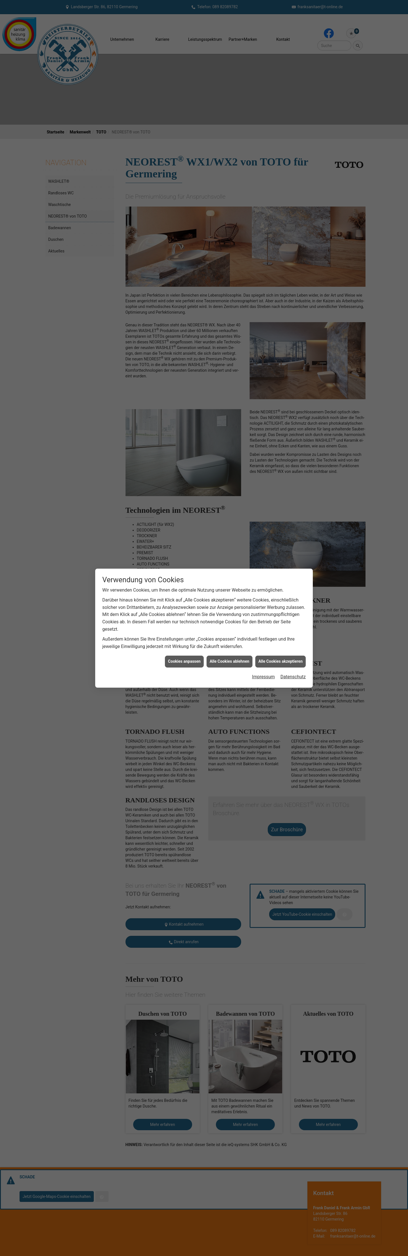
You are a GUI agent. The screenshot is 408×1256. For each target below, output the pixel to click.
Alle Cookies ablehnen (229, 661)
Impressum (263, 676)
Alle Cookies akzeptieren (280, 661)
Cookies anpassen (184, 661)
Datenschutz (293, 676)
